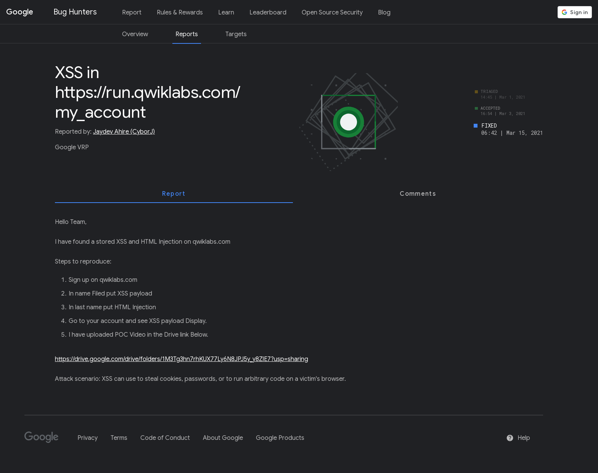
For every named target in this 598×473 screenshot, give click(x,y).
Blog (384, 12)
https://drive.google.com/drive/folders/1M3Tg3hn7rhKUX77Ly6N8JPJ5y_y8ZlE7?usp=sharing (181, 359)
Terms (119, 438)
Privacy (87, 438)
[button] (575, 12)
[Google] (44, 440)
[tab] (174, 194)
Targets (236, 34)
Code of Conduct (165, 438)
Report (131, 12)
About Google (223, 438)
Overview (135, 34)
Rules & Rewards (180, 12)
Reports (186, 34)
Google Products (280, 438)
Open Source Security (332, 12)
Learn (226, 12)
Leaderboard (267, 12)
